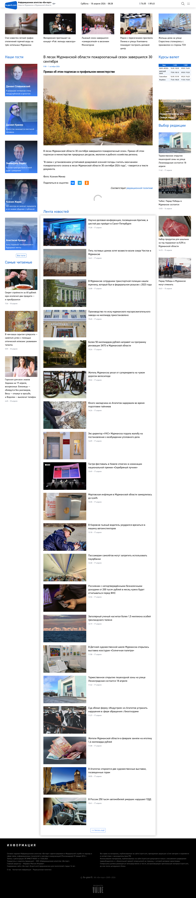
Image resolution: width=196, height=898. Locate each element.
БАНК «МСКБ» (163, 68)
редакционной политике (139, 188)
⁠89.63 (151, 3)
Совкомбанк (163, 77)
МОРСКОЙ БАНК (162, 72)
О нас (9, 870)
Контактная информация (21, 870)
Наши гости (14, 57)
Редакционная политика (42, 870)
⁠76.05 (142, 3)
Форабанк (162, 80)
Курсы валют (169, 57)
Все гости (21, 255)
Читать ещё (98, 830)
